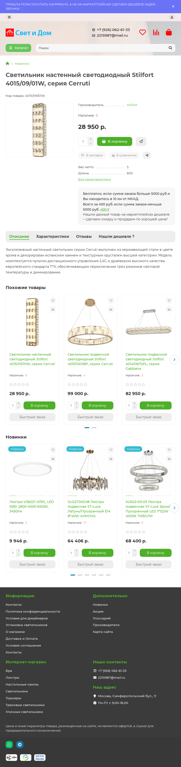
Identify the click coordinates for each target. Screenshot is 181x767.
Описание (19, 236)
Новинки (22, 63)
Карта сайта (103, 632)
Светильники (17, 691)
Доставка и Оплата (22, 638)
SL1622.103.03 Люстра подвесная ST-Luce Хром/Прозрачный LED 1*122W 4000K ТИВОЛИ (148, 509)
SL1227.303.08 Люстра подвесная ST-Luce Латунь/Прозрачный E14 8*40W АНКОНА (89, 509)
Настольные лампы (22, 684)
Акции (98, 611)
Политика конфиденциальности (33, 611)
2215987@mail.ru (109, 35)
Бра (9, 671)
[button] (174, 359)
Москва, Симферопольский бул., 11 (127, 696)
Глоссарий (102, 618)
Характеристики (52, 236)
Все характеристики (94, 179)
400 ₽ (104, 209)
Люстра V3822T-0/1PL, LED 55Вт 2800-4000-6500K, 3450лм (31, 506)
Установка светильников (26, 625)
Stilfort (132, 105)
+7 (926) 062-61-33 (110, 29)
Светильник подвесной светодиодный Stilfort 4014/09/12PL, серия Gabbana (146, 361)
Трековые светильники (25, 705)
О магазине (15, 632)
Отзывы (84, 236)
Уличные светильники (24, 712)
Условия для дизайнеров (27, 618)
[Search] (106, 48)
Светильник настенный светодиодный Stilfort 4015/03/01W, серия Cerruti (32, 359)
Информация (20, 595)
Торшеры (13, 698)
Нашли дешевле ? (116, 236)
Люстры (12, 677)
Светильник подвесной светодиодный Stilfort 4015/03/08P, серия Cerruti (90, 359)
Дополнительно (110, 595)
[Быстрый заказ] (141, 141)
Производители (106, 625)
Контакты (14, 604)
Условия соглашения (23, 645)
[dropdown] (9, 17)
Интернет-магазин (26, 662)
